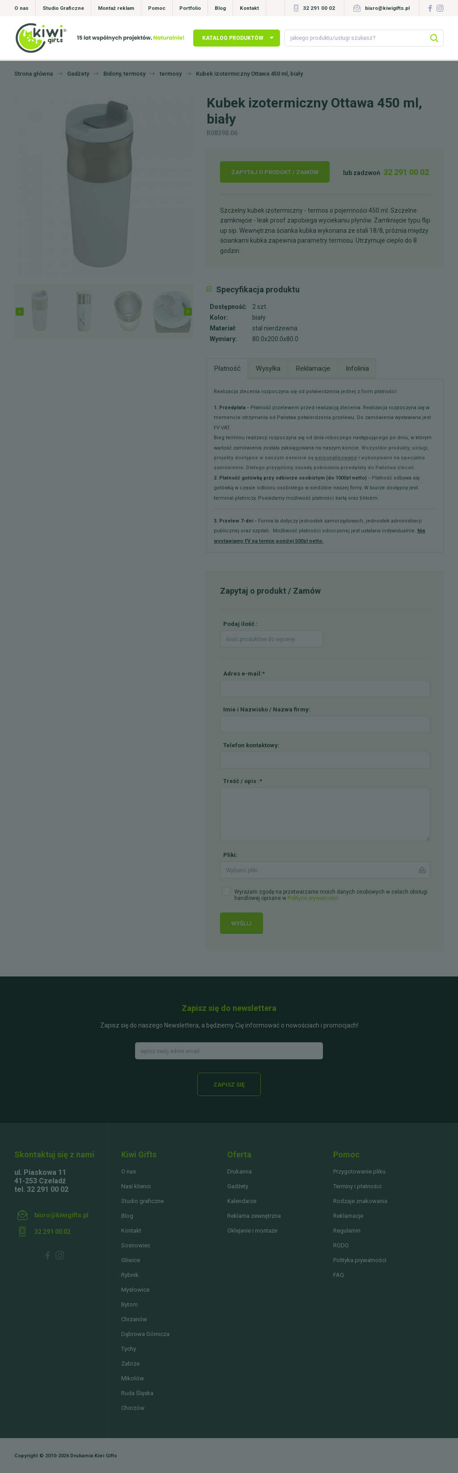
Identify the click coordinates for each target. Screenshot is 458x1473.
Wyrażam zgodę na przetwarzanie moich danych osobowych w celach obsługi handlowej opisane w (331, 895)
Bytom (129, 1304)
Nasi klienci (136, 1186)
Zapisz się (229, 1084)
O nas (21, 8)
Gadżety (237, 1186)
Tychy (128, 1348)
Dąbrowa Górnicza (145, 1334)
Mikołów (132, 1378)
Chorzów (132, 1407)
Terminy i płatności (357, 1186)
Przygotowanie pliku (359, 1171)
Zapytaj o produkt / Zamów (274, 172)
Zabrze (130, 1363)
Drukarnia (239, 1171)
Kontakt (249, 8)
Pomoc (156, 8)
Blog (220, 8)
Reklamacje (348, 1215)
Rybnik (130, 1275)
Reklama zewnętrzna (254, 1215)
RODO (341, 1245)
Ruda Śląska (137, 1393)
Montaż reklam (116, 8)
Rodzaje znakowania (360, 1201)
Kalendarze (241, 1201)
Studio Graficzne (63, 8)
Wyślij (241, 923)
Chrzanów (134, 1319)
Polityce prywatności (313, 898)
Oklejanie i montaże (252, 1230)
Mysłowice (135, 1289)
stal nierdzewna (274, 328)
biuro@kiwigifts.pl (387, 8)
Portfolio (190, 8)
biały (259, 317)
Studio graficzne (142, 1201)
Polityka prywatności (359, 1260)
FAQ (338, 1275)
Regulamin (346, 1230)
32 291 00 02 (319, 8)
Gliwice (130, 1260)
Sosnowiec (135, 1245)
